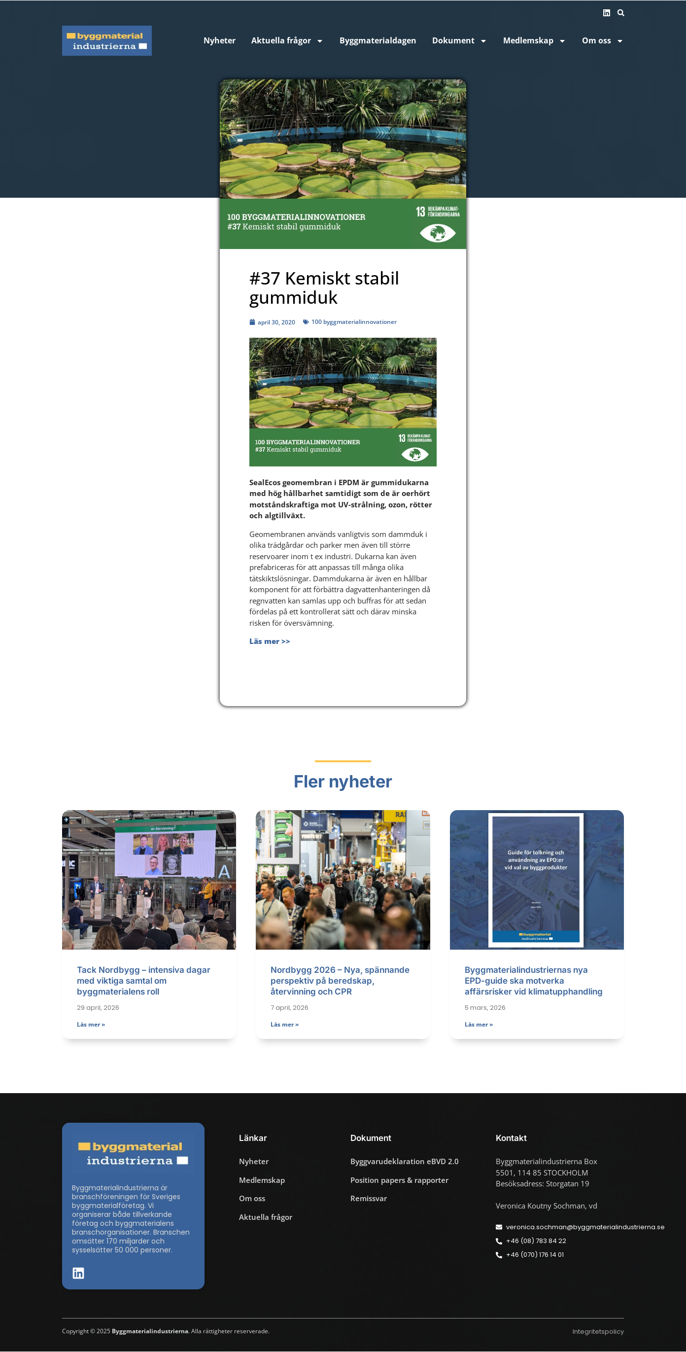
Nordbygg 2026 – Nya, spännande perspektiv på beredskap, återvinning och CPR (340, 981)
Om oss (603, 41)
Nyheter (220, 41)
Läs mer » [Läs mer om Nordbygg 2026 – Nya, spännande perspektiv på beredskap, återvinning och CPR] (285, 1024)
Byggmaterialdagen (378, 41)
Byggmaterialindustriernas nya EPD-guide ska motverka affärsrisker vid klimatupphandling (534, 981)
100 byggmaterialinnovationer (354, 322)
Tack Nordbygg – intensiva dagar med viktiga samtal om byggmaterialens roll (143, 981)
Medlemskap (534, 41)
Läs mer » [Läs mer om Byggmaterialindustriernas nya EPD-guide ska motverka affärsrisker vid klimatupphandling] (479, 1024)
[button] (621, 13)
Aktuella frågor (287, 41)
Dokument (459, 41)
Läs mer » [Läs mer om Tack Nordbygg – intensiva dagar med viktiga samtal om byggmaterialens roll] (91, 1024)
